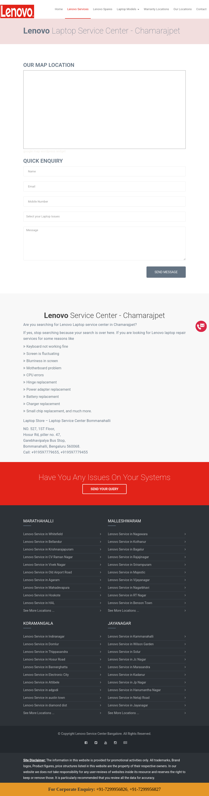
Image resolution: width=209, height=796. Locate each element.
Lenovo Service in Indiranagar (44, 636)
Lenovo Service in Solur (124, 652)
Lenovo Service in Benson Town (130, 603)
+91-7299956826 (111, 789)
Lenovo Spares (102, 9)
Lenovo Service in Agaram (41, 580)
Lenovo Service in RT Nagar (127, 595)
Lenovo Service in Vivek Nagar (44, 564)
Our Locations (183, 9)
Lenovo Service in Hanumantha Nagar (134, 690)
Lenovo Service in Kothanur (127, 541)
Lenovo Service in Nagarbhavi (128, 587)
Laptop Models (128, 9)
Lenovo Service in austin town (44, 697)
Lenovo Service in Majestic (126, 572)
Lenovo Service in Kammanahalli (130, 636)
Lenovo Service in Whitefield (43, 534)
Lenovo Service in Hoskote (41, 595)
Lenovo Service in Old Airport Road (47, 572)
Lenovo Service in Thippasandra (45, 652)
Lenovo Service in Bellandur (42, 541)
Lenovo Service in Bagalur (126, 549)
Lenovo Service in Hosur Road (44, 659)
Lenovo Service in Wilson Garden (131, 644)
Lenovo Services (77, 9)
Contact (201, 9)
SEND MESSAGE (166, 272)
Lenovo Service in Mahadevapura (46, 587)
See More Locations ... (38, 610)
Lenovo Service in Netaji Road (128, 697)
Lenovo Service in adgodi (40, 690)
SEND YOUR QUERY (104, 489)
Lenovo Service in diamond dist (45, 705)
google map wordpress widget (44, 151)
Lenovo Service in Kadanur (126, 674)
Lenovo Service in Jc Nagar (127, 659)
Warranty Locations (156, 9)
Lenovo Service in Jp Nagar (127, 682)
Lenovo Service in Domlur (41, 644)
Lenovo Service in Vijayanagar (129, 580)
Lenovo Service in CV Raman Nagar (48, 557)
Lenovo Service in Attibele (41, 682)
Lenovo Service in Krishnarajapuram (48, 549)
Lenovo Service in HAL (39, 603)
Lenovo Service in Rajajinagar (128, 557)
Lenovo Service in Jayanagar (128, 705)
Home (59, 9)
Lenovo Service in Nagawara (128, 534)
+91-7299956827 (145, 789)
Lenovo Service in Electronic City (46, 674)
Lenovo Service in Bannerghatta (45, 667)
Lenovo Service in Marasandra (129, 667)
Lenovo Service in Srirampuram (129, 564)
